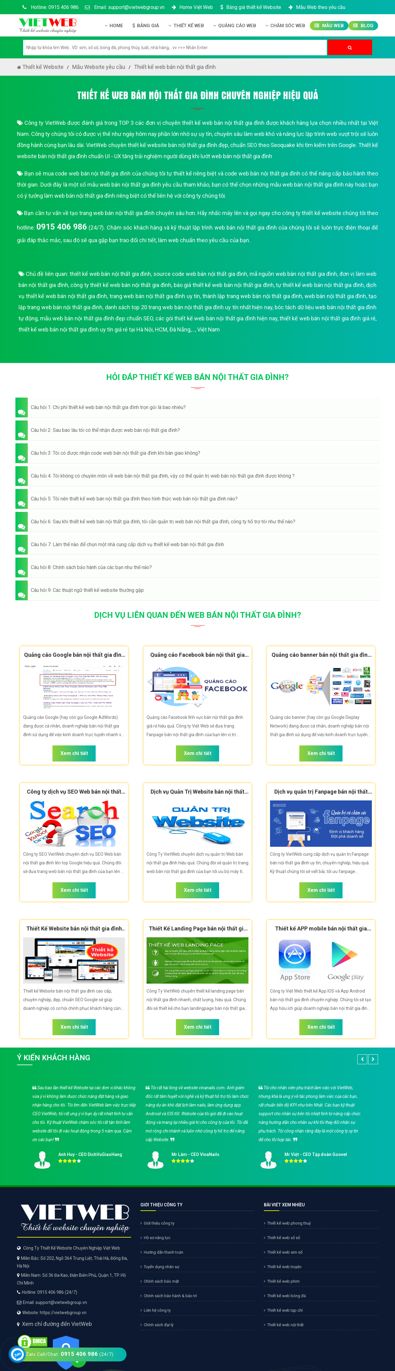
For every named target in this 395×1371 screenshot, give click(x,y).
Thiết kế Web (186, 25)
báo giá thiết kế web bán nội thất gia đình (224, 285)
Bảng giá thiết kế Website (250, 7)
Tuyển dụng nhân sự (159, 1266)
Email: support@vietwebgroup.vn (124, 7)
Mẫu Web (329, 25)
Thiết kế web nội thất (284, 1324)
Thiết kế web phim (282, 1281)
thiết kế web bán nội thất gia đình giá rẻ (328, 318)
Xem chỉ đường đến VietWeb (57, 1324)
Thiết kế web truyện (282, 1266)
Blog (363, 25)
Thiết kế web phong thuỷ (287, 1223)
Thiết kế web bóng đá (285, 1295)
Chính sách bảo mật (159, 1281)
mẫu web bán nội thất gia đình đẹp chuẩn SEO (96, 318)
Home (114, 25)
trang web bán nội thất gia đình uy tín (155, 296)
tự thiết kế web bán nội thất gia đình (320, 285)
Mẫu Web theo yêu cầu (316, 7)
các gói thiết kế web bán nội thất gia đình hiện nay (216, 318)
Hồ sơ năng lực (155, 1237)
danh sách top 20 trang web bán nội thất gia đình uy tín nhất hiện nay (188, 307)
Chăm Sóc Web (285, 25)
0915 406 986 (61, 226)
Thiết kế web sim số (283, 1252)
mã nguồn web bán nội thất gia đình (293, 274)
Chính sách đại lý (156, 1324)
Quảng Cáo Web (234, 25)
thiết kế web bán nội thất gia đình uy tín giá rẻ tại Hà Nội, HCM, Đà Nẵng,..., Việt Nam (119, 329)
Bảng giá (145, 25)
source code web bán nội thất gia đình (200, 274)
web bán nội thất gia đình (335, 296)
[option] (197, 1125)
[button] (197, 407)
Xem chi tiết (74, 753)
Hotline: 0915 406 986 (49, 7)
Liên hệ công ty (155, 1310)
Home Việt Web (192, 7)
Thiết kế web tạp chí (283, 1310)
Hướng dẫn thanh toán (161, 1252)
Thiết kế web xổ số (282, 1237)
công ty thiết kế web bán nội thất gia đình (120, 285)
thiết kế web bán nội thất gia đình (110, 274)
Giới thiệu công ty (157, 1223)
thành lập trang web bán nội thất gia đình (252, 296)
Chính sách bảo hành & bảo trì (168, 1295)
